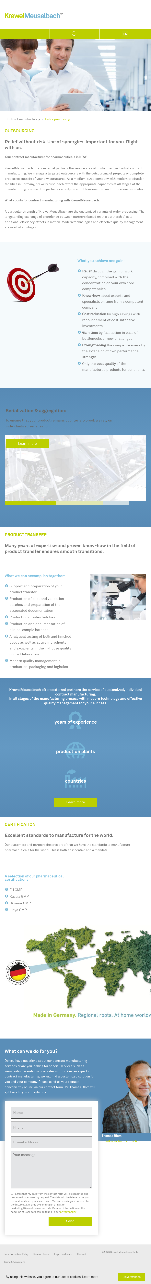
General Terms (41, 1254)
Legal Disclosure (63, 1254)
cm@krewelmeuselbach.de (122, 1141)
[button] (90, 1277)
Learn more (27, 443)
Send (70, 1221)
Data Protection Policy (16, 1254)
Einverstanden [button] (131, 1276)
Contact (81, 1254)
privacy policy (68, 1212)
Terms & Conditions (14, 1262)
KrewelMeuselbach (34, 16)
